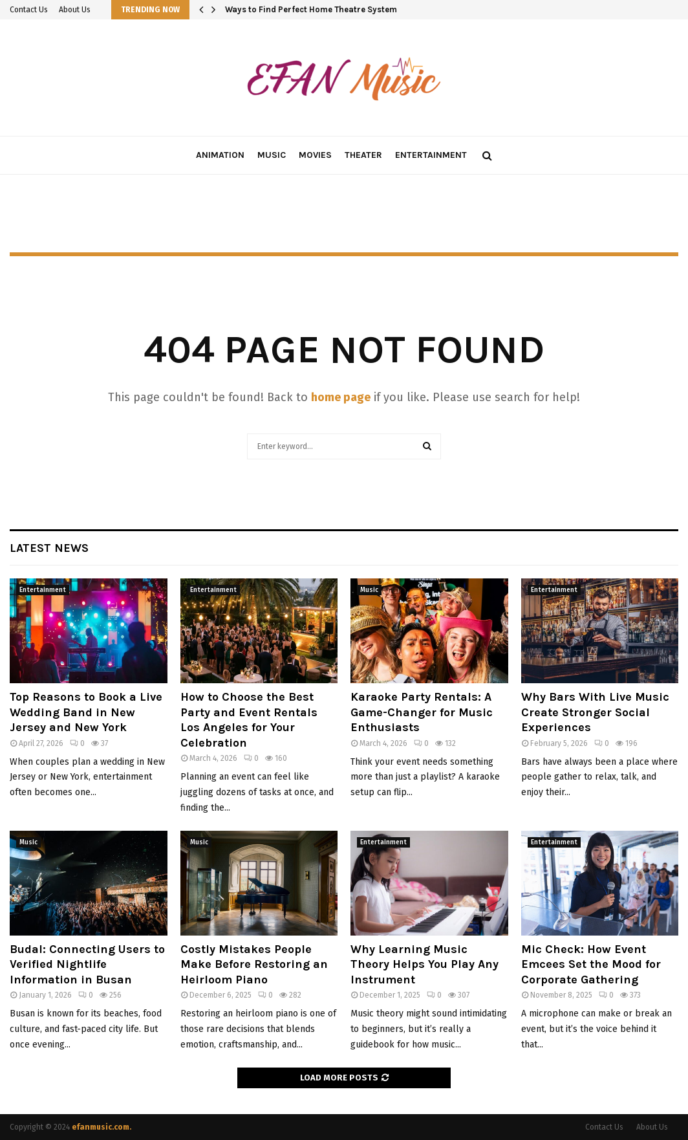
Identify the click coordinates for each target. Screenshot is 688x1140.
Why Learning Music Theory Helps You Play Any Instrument (424, 964)
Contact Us (29, 9)
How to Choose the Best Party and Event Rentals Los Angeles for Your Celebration (248, 719)
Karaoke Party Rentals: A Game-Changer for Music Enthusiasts (421, 712)
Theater (363, 154)
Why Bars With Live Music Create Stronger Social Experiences (595, 712)
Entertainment (431, 154)
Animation (220, 154)
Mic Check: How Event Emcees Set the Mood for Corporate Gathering (591, 964)
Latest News (49, 548)
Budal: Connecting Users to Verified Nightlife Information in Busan (87, 964)
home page (341, 397)
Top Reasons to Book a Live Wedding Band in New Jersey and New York (86, 712)
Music (271, 154)
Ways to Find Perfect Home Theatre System (311, 9)
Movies (315, 154)
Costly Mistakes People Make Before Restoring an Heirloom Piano (254, 964)
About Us (75, 9)
